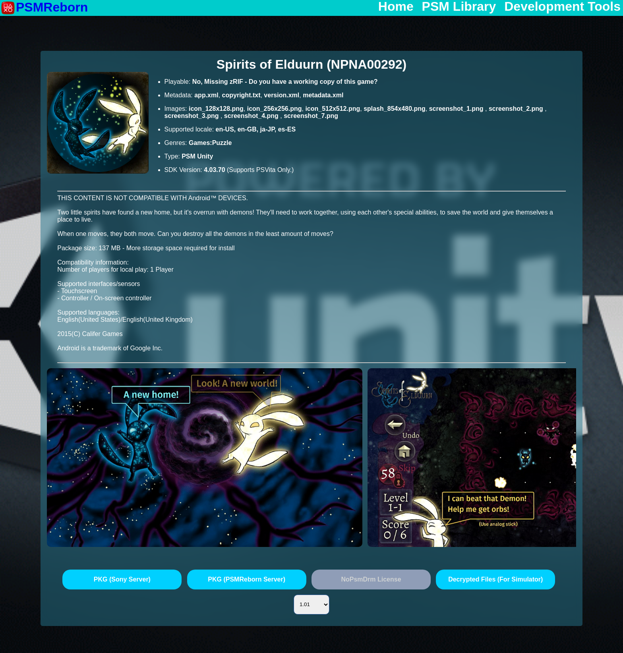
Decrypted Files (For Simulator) (495, 579)
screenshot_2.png (517, 108)
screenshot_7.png (311, 115)
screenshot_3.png (192, 115)
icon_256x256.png (274, 108)
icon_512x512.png (332, 108)
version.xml (281, 95)
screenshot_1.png (457, 108)
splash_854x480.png (395, 108)
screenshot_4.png (252, 115)
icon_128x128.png (216, 108)
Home (396, 7)
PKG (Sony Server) (122, 579)
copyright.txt (241, 95)
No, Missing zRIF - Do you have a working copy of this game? (285, 81)
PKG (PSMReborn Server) (246, 579)
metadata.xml (323, 95)
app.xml (206, 95)
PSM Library (459, 7)
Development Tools (562, 7)
